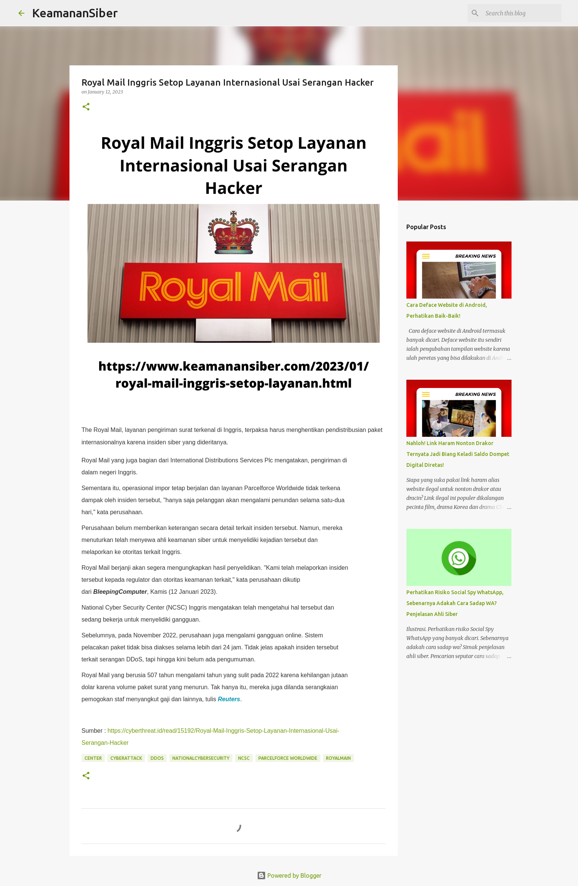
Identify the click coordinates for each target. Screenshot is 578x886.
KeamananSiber (75, 13)
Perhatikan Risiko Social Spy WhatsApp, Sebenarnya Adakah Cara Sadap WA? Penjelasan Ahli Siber (455, 603)
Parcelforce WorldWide (287, 758)
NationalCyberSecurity (200, 758)
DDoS (157, 758)
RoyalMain (338, 758)
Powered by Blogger (289, 875)
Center (93, 758)
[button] (86, 107)
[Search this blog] (522, 13)
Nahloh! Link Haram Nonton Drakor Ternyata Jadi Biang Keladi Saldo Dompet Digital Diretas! (457, 454)
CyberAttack (126, 758)
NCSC (244, 758)
